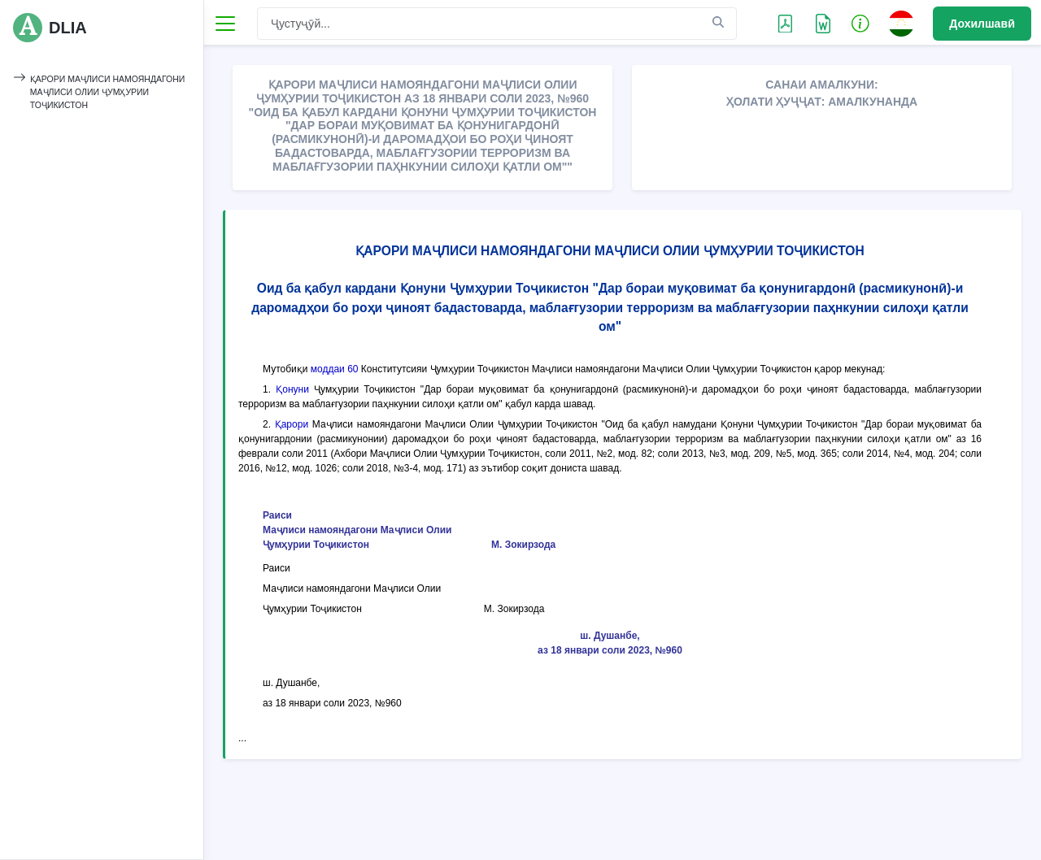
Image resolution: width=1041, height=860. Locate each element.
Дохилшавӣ (982, 23)
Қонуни (292, 389)
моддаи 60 (335, 369)
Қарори (291, 424)
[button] (860, 22)
